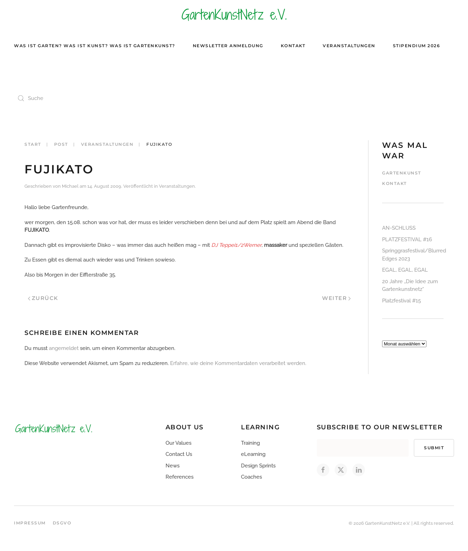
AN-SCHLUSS (399, 228)
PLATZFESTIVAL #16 (407, 239)
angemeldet (64, 348)
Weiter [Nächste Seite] (336, 298)
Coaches (251, 477)
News (173, 466)
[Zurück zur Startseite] (234, 14)
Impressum (30, 522)
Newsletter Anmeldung (228, 45)
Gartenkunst (401, 173)
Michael (70, 186)
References (179, 477)
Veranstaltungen (349, 45)
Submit (434, 447)
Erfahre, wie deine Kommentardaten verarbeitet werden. (238, 363)
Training (250, 443)
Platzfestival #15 (401, 301)
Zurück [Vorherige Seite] (43, 298)
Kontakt (293, 45)
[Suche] (84, 98)
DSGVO (62, 522)
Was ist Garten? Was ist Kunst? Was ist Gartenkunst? (94, 45)
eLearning (253, 454)
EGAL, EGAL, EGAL (405, 270)
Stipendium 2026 (416, 45)
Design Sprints (258, 466)
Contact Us (179, 454)
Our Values (178, 443)
